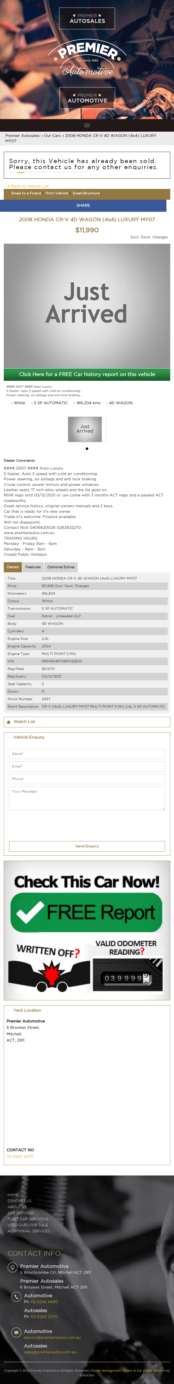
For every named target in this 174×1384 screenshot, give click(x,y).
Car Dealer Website (151, 1370)
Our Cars (52, 135)
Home (13, 1195)
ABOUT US (17, 1207)
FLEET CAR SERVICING (28, 1219)
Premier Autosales (22, 135)
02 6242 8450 (44, 1302)
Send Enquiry (87, 846)
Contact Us (20, 1201)
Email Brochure (86, 193)
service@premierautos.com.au (52, 1337)
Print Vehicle (57, 193)
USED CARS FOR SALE (28, 1225)
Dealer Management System (112, 1370)
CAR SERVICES (21, 1213)
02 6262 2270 (20, 1156)
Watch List (24, 722)
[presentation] (47, 822)
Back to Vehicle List (28, 186)
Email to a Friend (26, 193)
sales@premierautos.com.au (50, 1352)
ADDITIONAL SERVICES (29, 1231)
